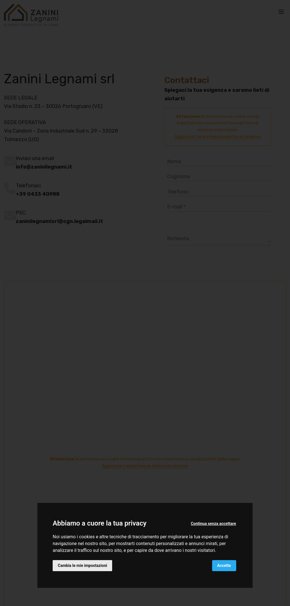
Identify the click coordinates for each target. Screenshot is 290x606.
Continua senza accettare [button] (213, 523)
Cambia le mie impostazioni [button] (82, 565)
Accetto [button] (224, 565)
